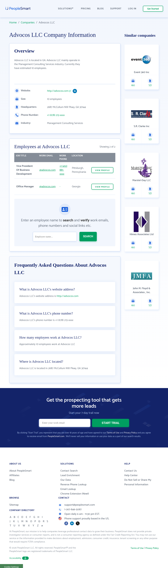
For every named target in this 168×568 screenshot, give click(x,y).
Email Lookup (68, 489)
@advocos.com (47, 170)
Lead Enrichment (70, 475)
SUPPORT (115, 9)
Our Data (65, 480)
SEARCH (88, 236)
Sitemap (14, 505)
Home (13, 22)
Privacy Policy (130, 433)
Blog (12, 480)
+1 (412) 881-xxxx (63, 170)
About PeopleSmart (20, 471)
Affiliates (14, 475)
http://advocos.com (57, 91)
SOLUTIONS (66, 9)
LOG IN (132, 9)
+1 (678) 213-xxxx (56, 115)
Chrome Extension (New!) (74, 494)
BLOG (100, 9)
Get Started (153, 9)
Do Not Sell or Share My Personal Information (137, 482)
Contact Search (69, 471)
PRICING (86, 9)
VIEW (102, 170)
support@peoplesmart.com (76, 505)
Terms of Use (113, 433)
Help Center (131, 475)
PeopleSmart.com (56, 436)
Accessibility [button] (19, 558)
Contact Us (130, 471)
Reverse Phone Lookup (73, 484)
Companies (28, 22)
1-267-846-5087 (70, 509)
